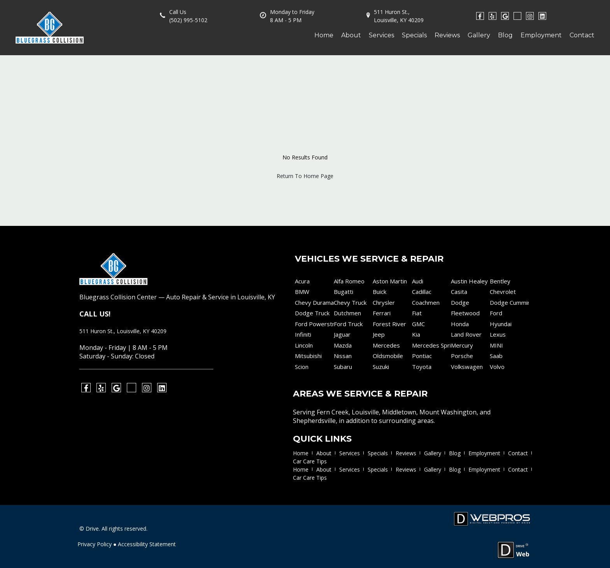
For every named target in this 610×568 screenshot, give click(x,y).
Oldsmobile (388, 356)
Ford (496, 313)
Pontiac (422, 356)
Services (381, 35)
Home (323, 35)
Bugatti (343, 291)
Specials (414, 35)
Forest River (389, 324)
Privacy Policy (94, 544)
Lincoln (304, 345)
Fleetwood (465, 313)
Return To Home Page (305, 176)
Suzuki (381, 367)
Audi (417, 281)
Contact (582, 35)
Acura (302, 281)
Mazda (343, 345)
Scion (302, 367)
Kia (416, 334)
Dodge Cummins (509, 302)
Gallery (479, 35)
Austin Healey (469, 281)
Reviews (447, 35)
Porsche (462, 356)
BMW (302, 291)
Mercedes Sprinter (431, 345)
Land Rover (466, 334)
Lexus (498, 334)
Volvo (497, 367)
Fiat (417, 313)
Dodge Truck (312, 313)
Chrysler (384, 302)
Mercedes (386, 345)
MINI (496, 345)
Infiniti (303, 334)
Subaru (343, 367)
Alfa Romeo (349, 281)
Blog (505, 35)
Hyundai (501, 324)
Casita (459, 291)
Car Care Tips (310, 461)
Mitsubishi (308, 356)
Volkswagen (467, 367)
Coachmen (426, 302)
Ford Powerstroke (314, 324)
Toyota (421, 367)
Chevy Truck (350, 302)
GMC (418, 324)
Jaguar (342, 334)
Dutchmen (347, 313)
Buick (379, 291)
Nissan (343, 356)
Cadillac (421, 291)
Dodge (460, 302)
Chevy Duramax (314, 302)
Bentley (500, 281)
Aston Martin (390, 281)
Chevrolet (503, 291)
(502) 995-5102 (188, 20)
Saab (496, 356)
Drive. (93, 528)
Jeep (379, 334)
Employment (541, 35)
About (351, 35)
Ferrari (382, 313)
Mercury (462, 345)
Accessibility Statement (147, 544)
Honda (460, 324)
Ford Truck (348, 324)
